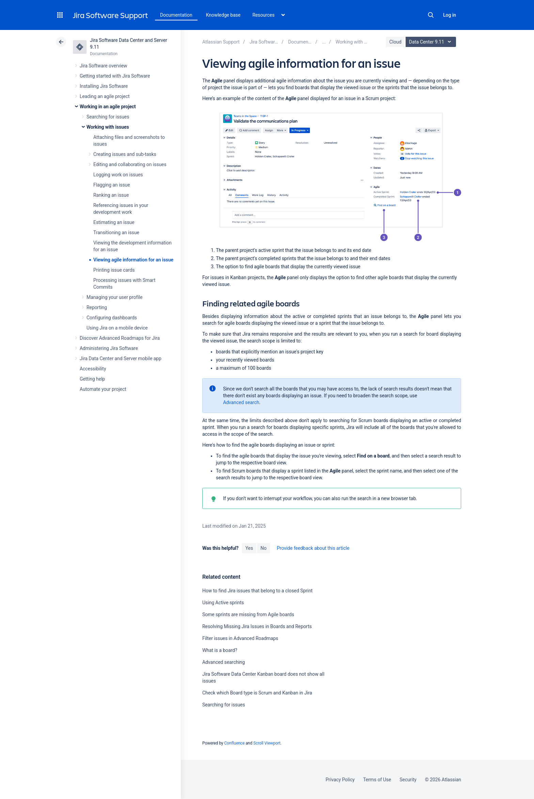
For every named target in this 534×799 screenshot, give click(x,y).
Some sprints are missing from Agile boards (248, 614)
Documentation (176, 15)
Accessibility (93, 368)
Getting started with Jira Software (115, 76)
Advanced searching (223, 662)
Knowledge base (223, 15)
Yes (249, 548)
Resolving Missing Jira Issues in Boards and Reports (257, 626)
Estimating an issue (114, 222)
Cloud (395, 42)
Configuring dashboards (112, 317)
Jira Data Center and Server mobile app (120, 358)
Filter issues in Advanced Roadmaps (240, 638)
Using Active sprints (223, 602)
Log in (449, 15)
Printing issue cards (114, 270)
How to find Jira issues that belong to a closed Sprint (257, 590)
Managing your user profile (114, 297)
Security (408, 779)
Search (430, 15)
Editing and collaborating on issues (130, 164)
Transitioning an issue (116, 232)
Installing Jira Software (104, 86)
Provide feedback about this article (313, 548)
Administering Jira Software (109, 348)
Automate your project (103, 389)
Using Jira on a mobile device (117, 328)
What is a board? (219, 650)
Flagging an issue (111, 185)
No (264, 548)
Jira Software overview (103, 65)
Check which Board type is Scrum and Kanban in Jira (257, 693)
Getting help (92, 379)
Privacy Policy (340, 779)
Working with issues (108, 127)
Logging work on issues (118, 174)
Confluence (234, 743)
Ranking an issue (111, 195)
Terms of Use (377, 779)
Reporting (97, 307)
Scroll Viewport (267, 743)
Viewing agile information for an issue (133, 259)
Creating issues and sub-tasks (124, 154)
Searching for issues (108, 116)
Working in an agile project (108, 106)
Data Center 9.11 (431, 41)
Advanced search (241, 402)
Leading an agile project (104, 96)
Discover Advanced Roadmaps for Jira (120, 338)
